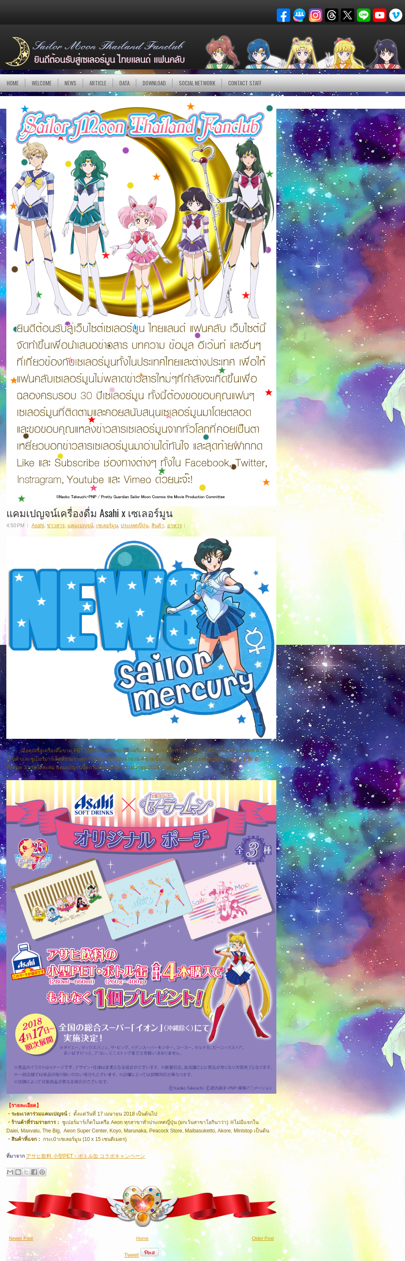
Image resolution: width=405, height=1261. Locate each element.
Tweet (131, 1255)
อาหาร (174, 526)
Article (97, 83)
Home (13, 83)
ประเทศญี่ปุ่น (134, 526)
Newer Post (21, 1238)
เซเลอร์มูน (107, 526)
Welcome (41, 83)
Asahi (38, 526)
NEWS (70, 83)
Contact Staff (245, 83)
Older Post (263, 1238)
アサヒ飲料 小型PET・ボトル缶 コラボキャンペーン (85, 1156)
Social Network (197, 83)
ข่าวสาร (56, 526)
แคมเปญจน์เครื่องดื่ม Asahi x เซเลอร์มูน (89, 512)
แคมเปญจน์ (80, 526)
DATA (124, 83)
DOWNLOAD (154, 83)
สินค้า (157, 526)
